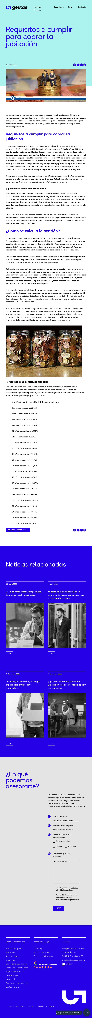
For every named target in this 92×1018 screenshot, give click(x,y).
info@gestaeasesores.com (73, 960)
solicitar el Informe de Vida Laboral (57, 247)
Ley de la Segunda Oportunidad (14, 977)
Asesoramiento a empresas (13, 958)
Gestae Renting (12, 987)
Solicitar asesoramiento (17, 530)
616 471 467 (66, 956)
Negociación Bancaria (15, 972)
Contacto (82, 7)
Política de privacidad (43, 956)
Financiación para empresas (14, 950)
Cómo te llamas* (60, 817)
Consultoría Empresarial (16, 964)
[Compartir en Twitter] (81, 64)
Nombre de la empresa (63, 826)
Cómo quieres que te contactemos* (62, 836)
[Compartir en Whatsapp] (84, 64)
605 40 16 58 (77, 956)
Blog (70, 7)
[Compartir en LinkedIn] (74, 64)
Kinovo (52, 1006)
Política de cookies (42, 952)
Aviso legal (38, 949)
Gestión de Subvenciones (17, 968)
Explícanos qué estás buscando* (62, 855)
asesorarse (60, 320)
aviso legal (69, 890)
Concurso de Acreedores (17, 983)
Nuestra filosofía (37, 8)
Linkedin (67, 964)
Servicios (58, 7)
